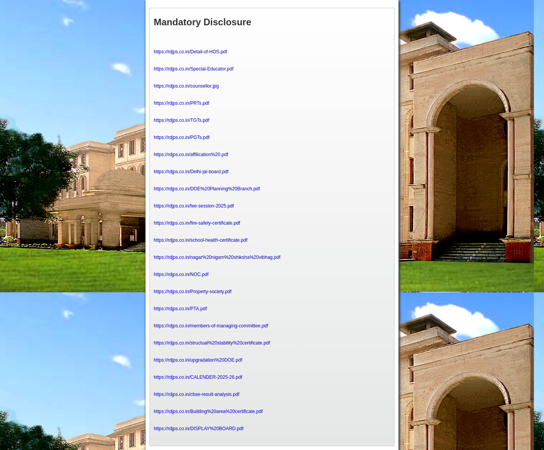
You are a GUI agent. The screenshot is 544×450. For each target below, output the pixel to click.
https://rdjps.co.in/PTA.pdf (180, 308)
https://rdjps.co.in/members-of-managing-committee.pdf (211, 326)
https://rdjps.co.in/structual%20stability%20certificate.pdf (212, 343)
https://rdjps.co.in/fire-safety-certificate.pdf (197, 223)
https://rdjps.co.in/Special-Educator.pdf (193, 69)
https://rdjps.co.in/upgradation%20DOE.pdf (198, 360)
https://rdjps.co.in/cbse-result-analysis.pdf (196, 394)
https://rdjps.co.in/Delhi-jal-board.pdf (191, 171)
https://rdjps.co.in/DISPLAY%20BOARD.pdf (199, 428)
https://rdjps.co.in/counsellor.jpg (186, 86)
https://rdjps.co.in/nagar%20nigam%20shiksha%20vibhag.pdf (217, 257)
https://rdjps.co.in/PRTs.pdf (181, 103)
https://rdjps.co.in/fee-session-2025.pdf (194, 206)
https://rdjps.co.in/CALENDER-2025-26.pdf (198, 377)
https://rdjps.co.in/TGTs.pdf (181, 120)
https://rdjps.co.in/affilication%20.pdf (191, 154)
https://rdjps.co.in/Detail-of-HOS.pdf (190, 51)
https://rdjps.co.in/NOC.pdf (181, 274)
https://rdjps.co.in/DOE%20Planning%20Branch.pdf (207, 189)
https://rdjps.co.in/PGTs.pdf (181, 137)
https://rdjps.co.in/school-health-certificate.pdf (200, 240)
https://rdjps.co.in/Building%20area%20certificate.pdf (208, 411)
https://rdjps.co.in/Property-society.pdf (193, 291)
